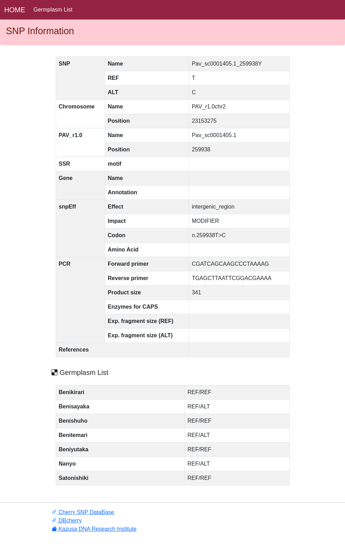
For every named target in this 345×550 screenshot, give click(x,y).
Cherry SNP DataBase (83, 512)
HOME (14, 10)
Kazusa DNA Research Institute (94, 529)
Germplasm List (52, 10)
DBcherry (67, 520)
